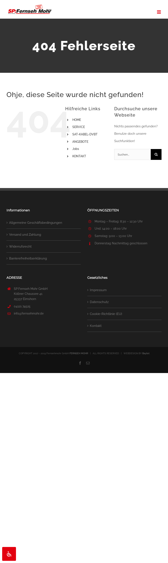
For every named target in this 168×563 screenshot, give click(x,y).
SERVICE (78, 127)
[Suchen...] (132, 154)
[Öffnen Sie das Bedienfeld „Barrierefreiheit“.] (9, 554)
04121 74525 (22, 306)
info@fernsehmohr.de (29, 313)
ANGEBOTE (80, 141)
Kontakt (95, 326)
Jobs (75, 149)
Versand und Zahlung (25, 235)
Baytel (145, 353)
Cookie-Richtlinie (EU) (106, 314)
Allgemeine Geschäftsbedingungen (35, 223)
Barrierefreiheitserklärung (28, 258)
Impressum (98, 290)
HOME (76, 120)
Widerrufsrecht (20, 246)
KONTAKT (79, 156)
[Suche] (156, 154)
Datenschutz (99, 302)
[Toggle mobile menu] (159, 12)
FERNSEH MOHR (79, 353)
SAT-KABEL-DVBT (85, 134)
